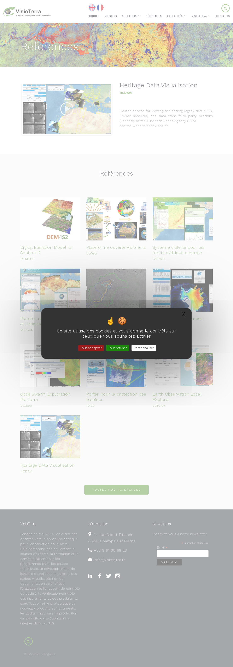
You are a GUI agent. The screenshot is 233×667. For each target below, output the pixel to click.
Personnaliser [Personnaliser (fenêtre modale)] (144, 348)
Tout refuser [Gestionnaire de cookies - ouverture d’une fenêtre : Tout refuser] (117, 348)
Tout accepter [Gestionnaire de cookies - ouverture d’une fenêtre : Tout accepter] (91, 348)
